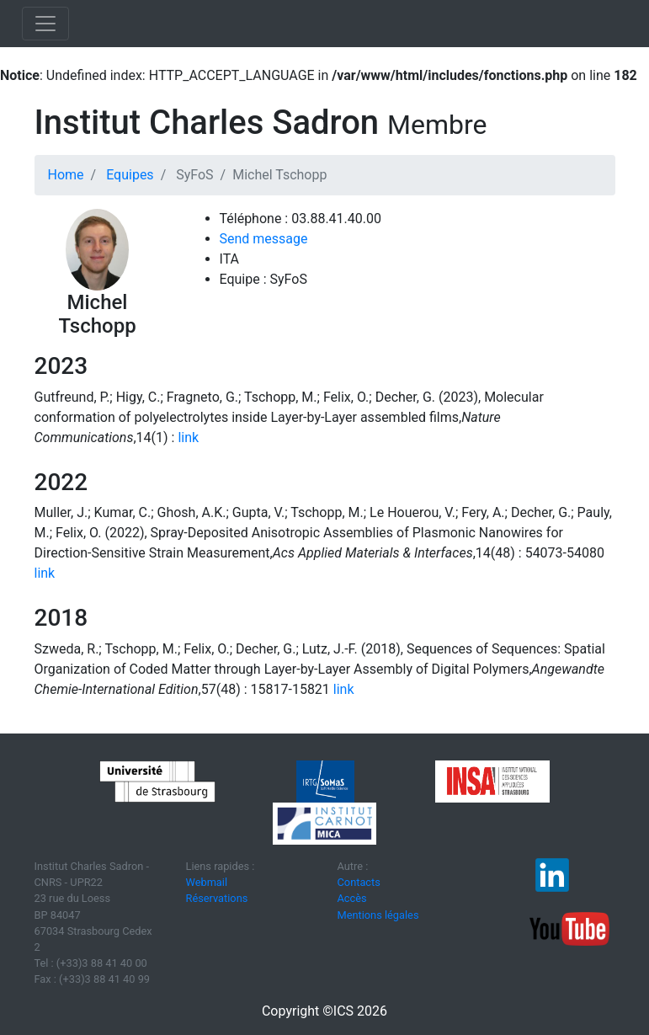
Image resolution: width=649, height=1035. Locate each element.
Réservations (217, 898)
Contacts (359, 882)
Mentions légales (378, 915)
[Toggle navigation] (45, 23)
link (188, 437)
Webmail (207, 882)
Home (66, 175)
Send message (264, 239)
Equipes (129, 175)
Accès (352, 898)
